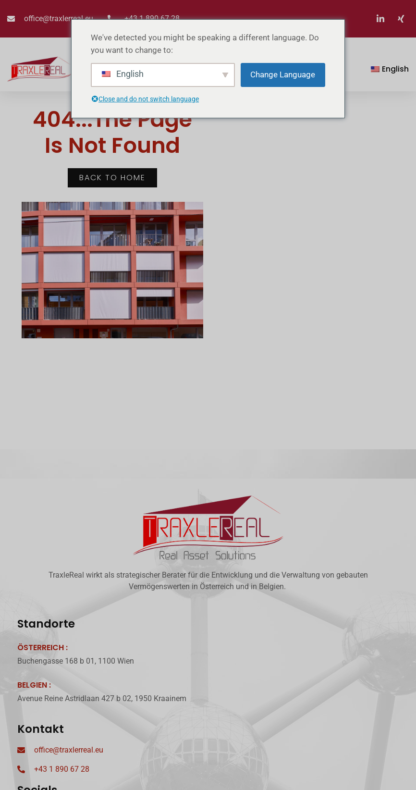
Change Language (282, 74)
